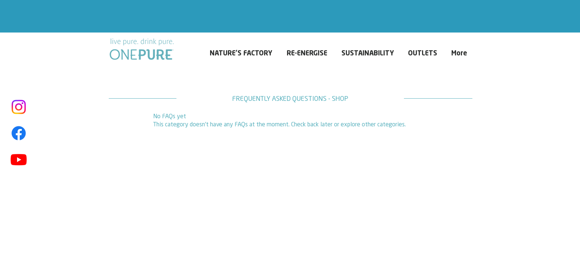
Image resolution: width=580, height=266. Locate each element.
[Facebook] (18, 133)
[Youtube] (18, 159)
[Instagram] (18, 107)
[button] (461, 53)
